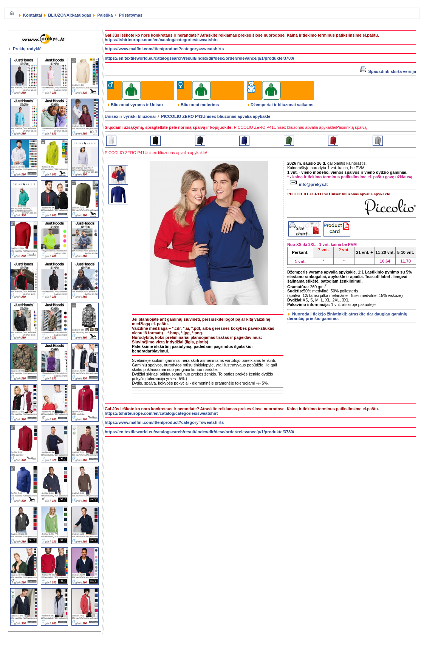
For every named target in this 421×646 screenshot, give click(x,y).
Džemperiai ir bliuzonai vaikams (280, 104)
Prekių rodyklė (25, 48)
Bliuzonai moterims (198, 104)
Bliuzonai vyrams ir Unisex (136, 104)
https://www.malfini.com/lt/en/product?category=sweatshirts (164, 48)
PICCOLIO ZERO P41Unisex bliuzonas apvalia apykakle (215, 116)
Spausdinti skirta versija (388, 71)
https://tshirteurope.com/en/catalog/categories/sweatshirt (161, 39)
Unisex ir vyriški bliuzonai (130, 116)
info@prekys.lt (308, 184)
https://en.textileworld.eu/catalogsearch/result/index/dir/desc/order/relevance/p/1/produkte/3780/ (199, 58)
